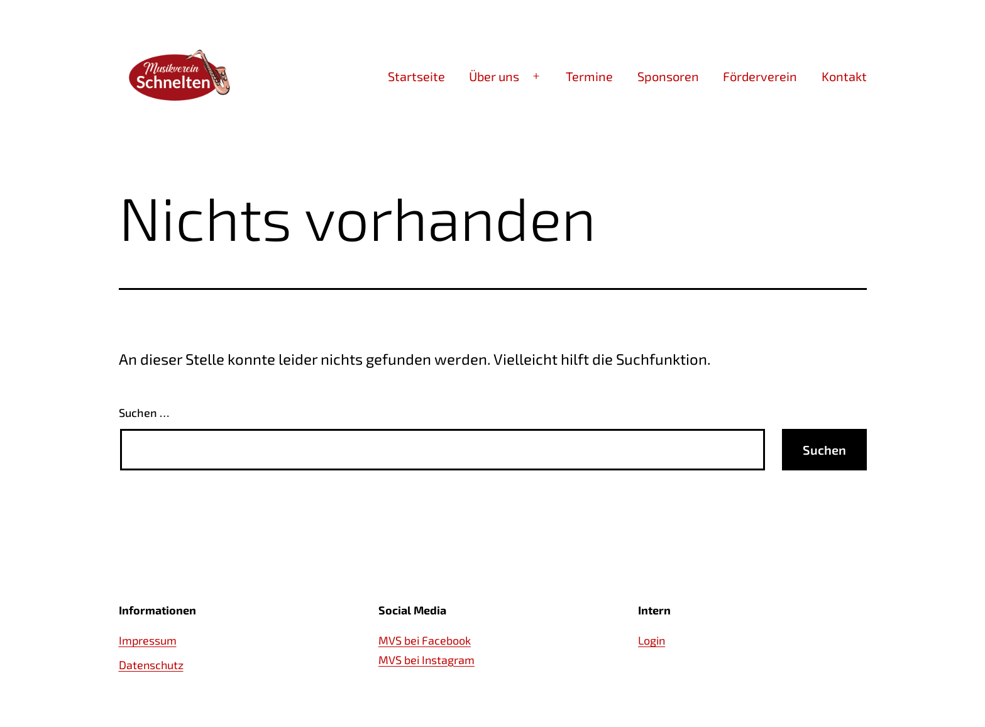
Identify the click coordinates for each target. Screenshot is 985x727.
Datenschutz (151, 665)
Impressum (148, 640)
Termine (589, 76)
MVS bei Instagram (426, 660)
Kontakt (844, 76)
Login (651, 640)
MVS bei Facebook (424, 640)
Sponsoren (668, 76)
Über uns (494, 76)
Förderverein (760, 76)
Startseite (416, 76)
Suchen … (144, 412)
